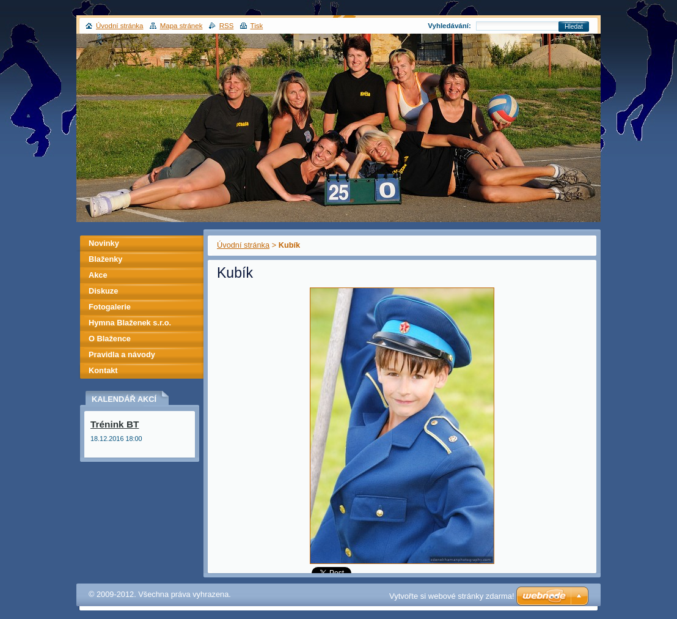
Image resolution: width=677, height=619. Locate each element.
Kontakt (103, 370)
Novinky (104, 243)
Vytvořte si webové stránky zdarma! (451, 596)
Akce (98, 275)
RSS (226, 25)
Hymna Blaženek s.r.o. (130, 322)
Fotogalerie (110, 306)
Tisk (257, 25)
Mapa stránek (181, 25)
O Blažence (110, 338)
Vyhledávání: (449, 25)
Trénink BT (114, 424)
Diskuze (103, 290)
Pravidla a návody (122, 354)
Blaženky (105, 259)
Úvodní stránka (243, 245)
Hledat (574, 26)
